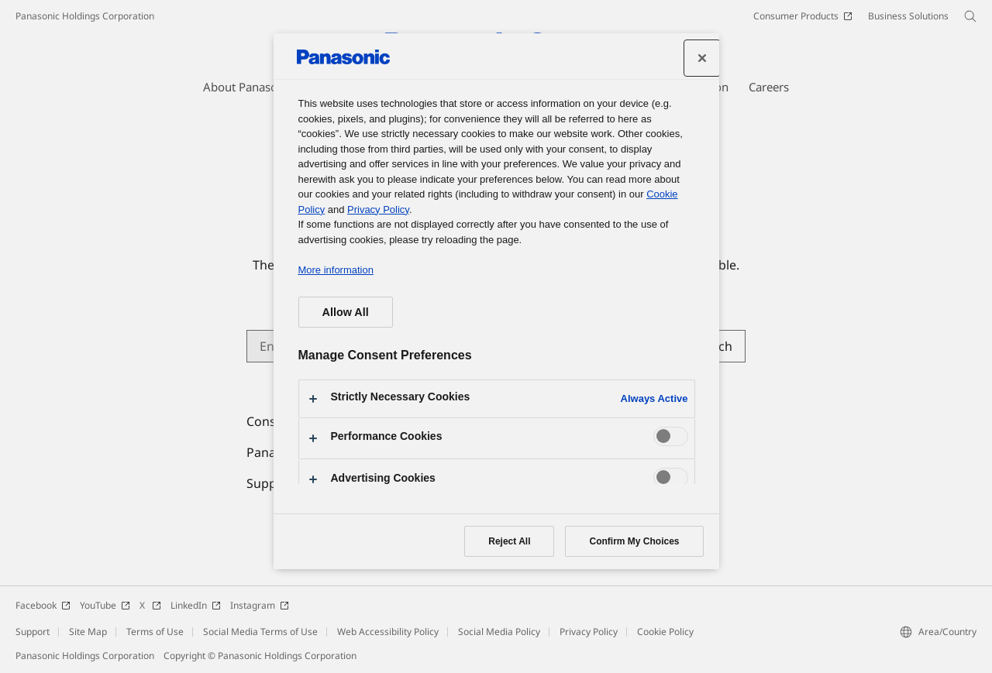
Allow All (345, 312)
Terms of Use (155, 631)
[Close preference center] (702, 58)
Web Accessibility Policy (388, 631)
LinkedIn (195, 605)
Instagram (259, 605)
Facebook (43, 605)
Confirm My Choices (634, 541)
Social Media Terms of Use (260, 631)
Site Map (88, 631)
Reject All (509, 541)
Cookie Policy (665, 631)
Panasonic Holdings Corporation (85, 15)
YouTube (105, 605)
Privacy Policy (589, 631)
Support (33, 631)
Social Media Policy (499, 631)
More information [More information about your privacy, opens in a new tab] (336, 270)
